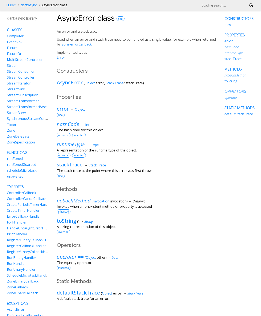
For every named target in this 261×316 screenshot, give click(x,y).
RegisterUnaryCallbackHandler (31, 251)
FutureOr (14, 53)
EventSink (15, 42)
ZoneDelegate (18, 136)
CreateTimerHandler (23, 210)
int (87, 124)
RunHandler (16, 263)
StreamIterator (19, 83)
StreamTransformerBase (27, 106)
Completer (15, 36)
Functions (17, 152)
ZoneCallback (17, 287)
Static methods (239, 108)
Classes (14, 30)
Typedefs (15, 187)
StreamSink (16, 89)
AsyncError (70, 82)
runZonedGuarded (21, 164)
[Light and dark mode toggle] (251, 5)
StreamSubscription (22, 95)
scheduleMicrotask (22, 170)
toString (66, 220)
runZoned (15, 158)
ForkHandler (17, 222)
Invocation (101, 201)
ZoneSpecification (21, 142)
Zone (11, 130)
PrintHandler (17, 234)
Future (12, 48)
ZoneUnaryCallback (22, 293)
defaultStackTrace (78, 292)
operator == (70, 256)
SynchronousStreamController (31, 118)
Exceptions (17, 303)
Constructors (239, 18)
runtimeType (71, 144)
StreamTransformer (23, 101)
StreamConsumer (21, 71)
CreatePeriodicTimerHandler (29, 204)
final (120, 18)
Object (90, 83)
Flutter (11, 5)
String (88, 221)
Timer (11, 124)
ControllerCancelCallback (26, 198)
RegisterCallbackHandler (26, 246)
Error (61, 57)
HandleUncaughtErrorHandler (31, 228)
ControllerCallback (21, 192)
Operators (235, 91)
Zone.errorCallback (76, 44)
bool (115, 257)
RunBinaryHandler (21, 257)
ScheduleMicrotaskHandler (28, 275)
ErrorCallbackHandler (24, 216)
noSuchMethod (74, 200)
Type (95, 145)
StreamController (20, 77)
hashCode (68, 124)
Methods (233, 69)
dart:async (29, 5)
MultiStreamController (25, 59)
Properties (234, 35)
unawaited (15, 176)
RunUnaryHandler (21, 269)
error (63, 108)
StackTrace (114, 83)
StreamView (16, 112)
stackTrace (69, 164)
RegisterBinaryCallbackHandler (31, 240)
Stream (12, 65)
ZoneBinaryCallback (22, 281)
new (227, 24)
